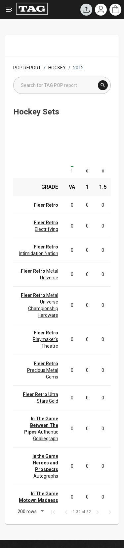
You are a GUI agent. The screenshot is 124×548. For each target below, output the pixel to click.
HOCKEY (57, 67)
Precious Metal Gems (42, 370)
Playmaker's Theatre (45, 339)
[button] (29, 512)
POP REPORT (27, 67)
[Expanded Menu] (9, 9)
